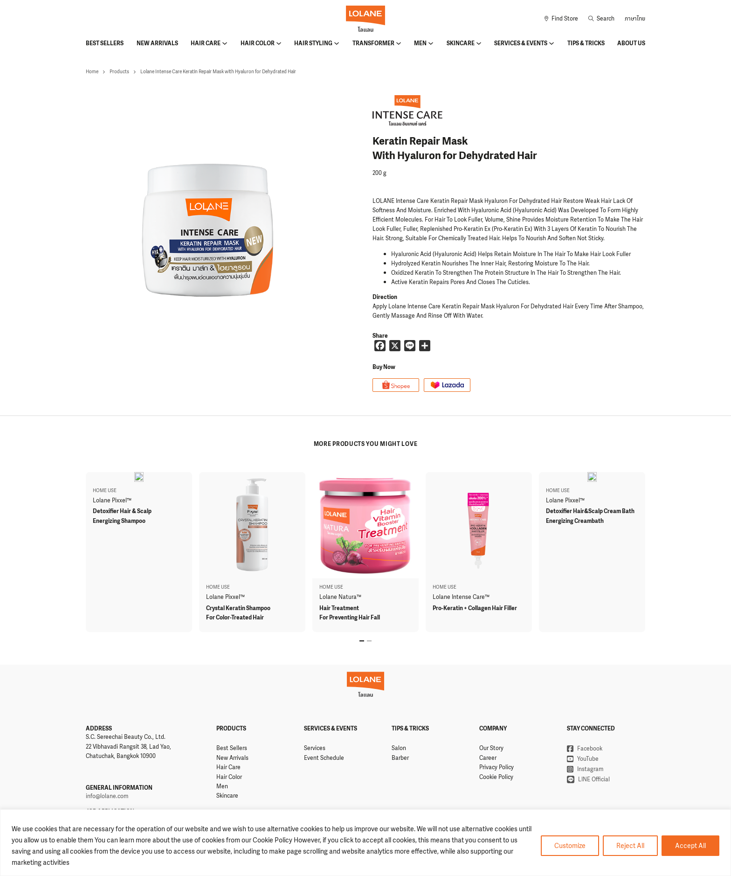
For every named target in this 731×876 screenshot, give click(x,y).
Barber (400, 758)
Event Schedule (324, 758)
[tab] (361, 640)
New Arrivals (157, 43)
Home (92, 72)
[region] (365, 842)
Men (420, 43)
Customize (570, 845)
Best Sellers (105, 43)
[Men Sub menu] (431, 43)
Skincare (461, 43)
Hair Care (206, 43)
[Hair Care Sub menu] (225, 43)
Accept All (690, 845)
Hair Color (258, 43)
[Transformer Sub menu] (398, 43)
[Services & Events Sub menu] (551, 43)
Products (119, 72)
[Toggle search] (601, 19)
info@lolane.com (107, 796)
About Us (631, 43)
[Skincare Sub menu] (479, 43)
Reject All (630, 845)
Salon (399, 748)
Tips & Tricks (586, 43)
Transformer (373, 43)
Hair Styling (313, 43)
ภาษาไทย (635, 18)
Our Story (491, 748)
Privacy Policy (496, 767)
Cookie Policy (496, 777)
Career (488, 758)
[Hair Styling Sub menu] (336, 43)
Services (314, 748)
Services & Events (520, 43)
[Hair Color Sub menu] (279, 43)
